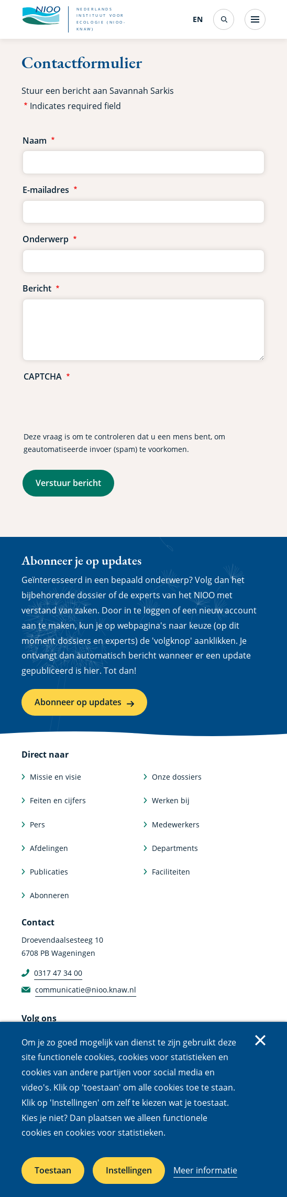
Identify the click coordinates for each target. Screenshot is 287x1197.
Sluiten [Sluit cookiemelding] (260, 1040)
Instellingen (129, 1170)
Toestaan (53, 1170)
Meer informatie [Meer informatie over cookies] (205, 1170)
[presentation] (103, 407)
